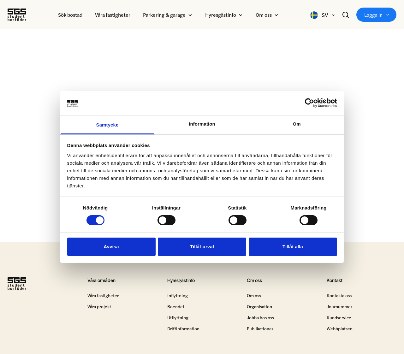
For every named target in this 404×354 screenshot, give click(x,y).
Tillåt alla (292, 246)
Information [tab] (202, 124)
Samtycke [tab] (107, 124)
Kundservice (339, 318)
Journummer (339, 307)
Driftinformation (183, 329)
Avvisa (111, 246)
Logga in (376, 15)
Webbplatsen (340, 329)
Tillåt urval (202, 246)
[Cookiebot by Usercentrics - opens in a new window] (309, 103)
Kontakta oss (339, 296)
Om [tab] (296, 124)
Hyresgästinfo (220, 15)
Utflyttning (177, 318)
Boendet (175, 307)
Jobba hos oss (260, 318)
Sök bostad (70, 15)
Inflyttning (177, 296)
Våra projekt (99, 307)
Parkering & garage (164, 15)
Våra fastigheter (112, 15)
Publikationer (260, 329)
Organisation (259, 307)
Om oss (264, 15)
